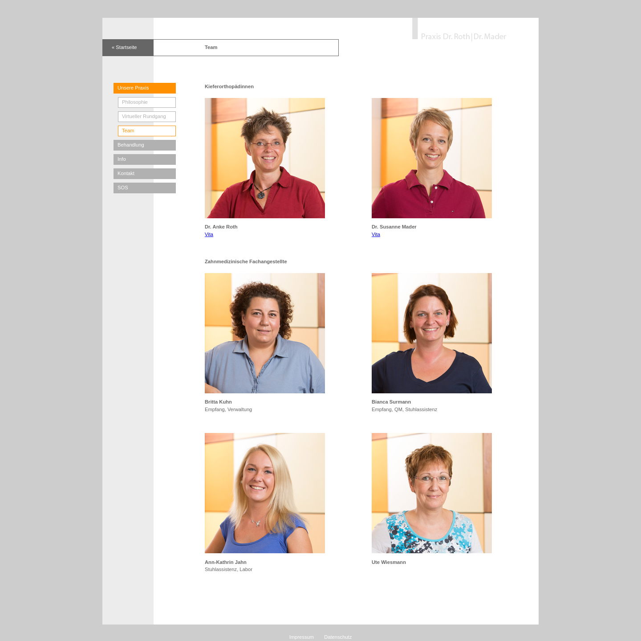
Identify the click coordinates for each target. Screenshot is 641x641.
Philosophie (135, 102)
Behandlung (131, 144)
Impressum (301, 637)
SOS (123, 187)
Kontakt (126, 173)
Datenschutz (338, 637)
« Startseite (124, 47)
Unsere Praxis (133, 87)
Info (122, 159)
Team (128, 130)
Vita (209, 234)
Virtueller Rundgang (144, 116)
